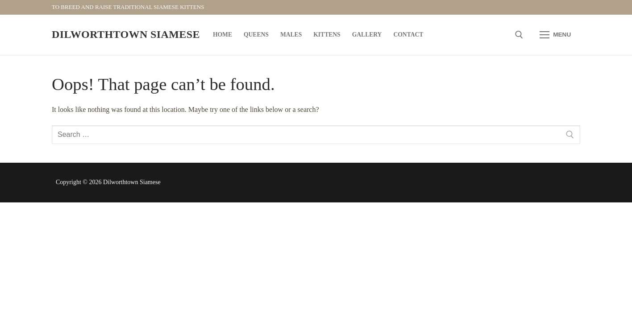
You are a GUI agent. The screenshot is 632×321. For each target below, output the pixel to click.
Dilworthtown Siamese (126, 34)
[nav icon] (555, 34)
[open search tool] (519, 35)
